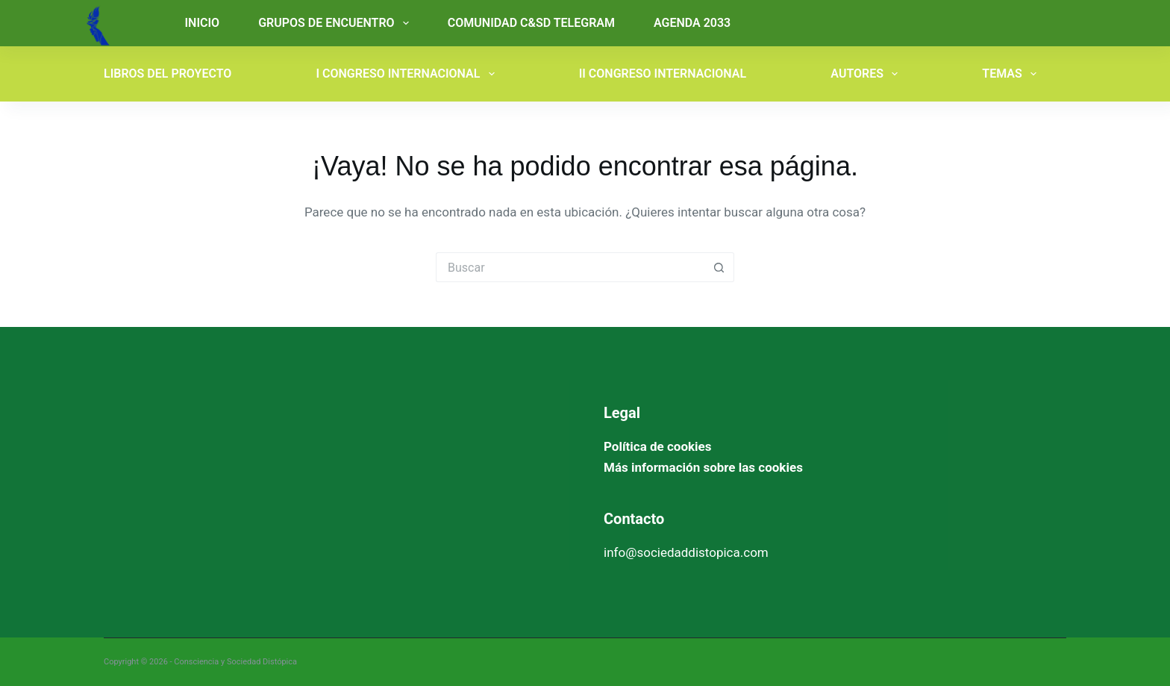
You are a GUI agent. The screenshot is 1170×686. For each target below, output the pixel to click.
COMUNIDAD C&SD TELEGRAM (531, 23)
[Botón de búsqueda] (719, 267)
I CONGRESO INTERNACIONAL (408, 74)
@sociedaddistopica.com (697, 552)
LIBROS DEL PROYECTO (167, 73)
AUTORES (867, 74)
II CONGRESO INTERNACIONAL (662, 73)
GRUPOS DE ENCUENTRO (335, 23)
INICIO (202, 23)
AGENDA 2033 (692, 23)
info (614, 552)
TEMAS (1012, 74)
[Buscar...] (570, 267)
